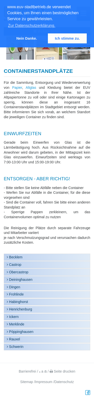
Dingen (14, 287)
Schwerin (15, 347)
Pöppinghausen (20, 332)
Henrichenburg (20, 309)
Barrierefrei (27, 371)
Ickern (13, 317)
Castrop (14, 265)
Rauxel (14, 339)
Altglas (31, 88)
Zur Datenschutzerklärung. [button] (31, 25)
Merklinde (16, 324)
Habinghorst (18, 302)
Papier (17, 88)
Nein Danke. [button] (26, 38)
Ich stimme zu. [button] (67, 38)
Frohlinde (16, 294)
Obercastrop (18, 272)
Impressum (43, 382)
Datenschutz (64, 382)
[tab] (47, 257)
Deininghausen (20, 280)
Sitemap (26, 382)
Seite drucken (62, 371)
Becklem (15, 257)
